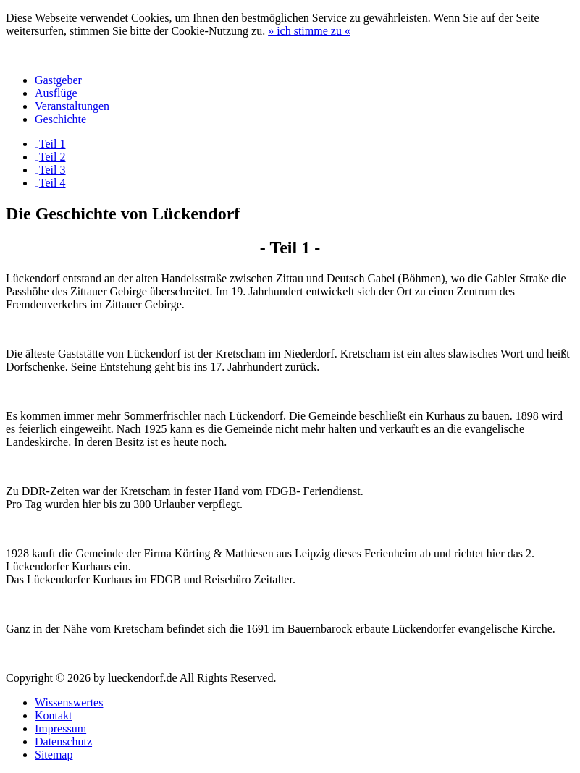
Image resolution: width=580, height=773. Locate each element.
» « (309, 31)
